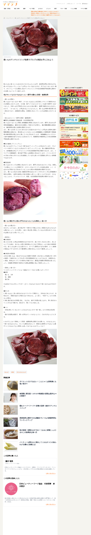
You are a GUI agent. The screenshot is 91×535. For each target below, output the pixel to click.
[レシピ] (7, 372)
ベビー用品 (31, 8)
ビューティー (10, 18)
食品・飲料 (16, 8)
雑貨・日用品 (7, 8)
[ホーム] (4, 18)
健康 (24, 8)
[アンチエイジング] (21, 372)
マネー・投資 (63, 8)
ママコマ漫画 (84, 8)
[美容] (12, 372)
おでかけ (40, 8)
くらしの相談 (73, 8)
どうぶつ (48, 8)
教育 (55, 8)
